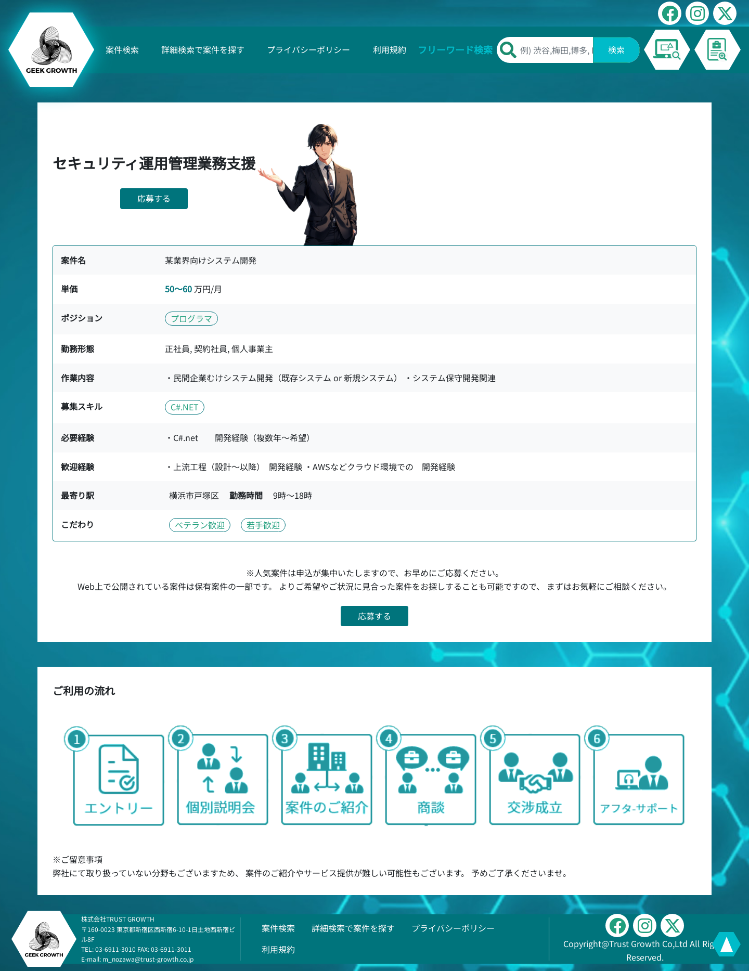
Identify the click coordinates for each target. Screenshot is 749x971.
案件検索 (122, 49)
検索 (616, 49)
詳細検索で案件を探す (202, 49)
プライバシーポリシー (308, 49)
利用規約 (389, 49)
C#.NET (185, 406)
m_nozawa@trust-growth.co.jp (147, 958)
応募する (154, 198)
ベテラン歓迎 (200, 525)
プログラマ (191, 318)
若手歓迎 (263, 525)
